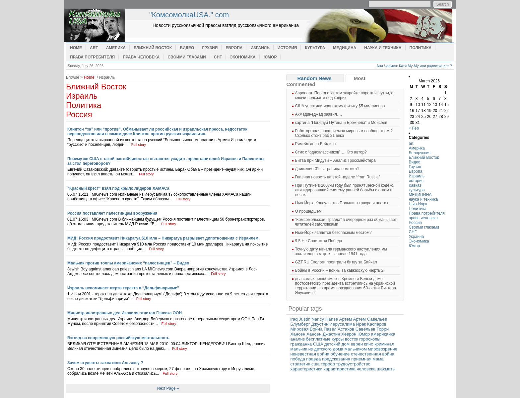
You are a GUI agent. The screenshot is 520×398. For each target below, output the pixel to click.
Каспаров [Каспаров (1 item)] (376, 324)
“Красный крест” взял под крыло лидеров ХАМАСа (118, 188)
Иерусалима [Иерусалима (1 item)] (342, 324)
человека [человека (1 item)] (366, 368)
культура (315, 48)
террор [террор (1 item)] (328, 363)
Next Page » (168, 388)
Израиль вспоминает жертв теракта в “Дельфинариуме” (123, 288)
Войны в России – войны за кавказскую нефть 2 (339, 270)
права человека (141, 57)
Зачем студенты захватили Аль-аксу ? (105, 362)
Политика (421, 48)
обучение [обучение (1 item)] (340, 353)
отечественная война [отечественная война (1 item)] (372, 353)
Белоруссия (419, 152)
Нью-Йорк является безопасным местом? (333, 232)
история (287, 48)
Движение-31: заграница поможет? (327, 168)
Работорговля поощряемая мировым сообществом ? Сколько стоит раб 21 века (344, 133)
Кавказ (415, 185)
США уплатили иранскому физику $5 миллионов (340, 106)
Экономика (243, 57)
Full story (138, 145)
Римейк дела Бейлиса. (316, 144)
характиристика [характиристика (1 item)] (339, 368)
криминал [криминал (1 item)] (384, 344)
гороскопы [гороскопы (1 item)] (369, 339)
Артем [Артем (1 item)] (345, 319)
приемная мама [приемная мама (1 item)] (367, 358)
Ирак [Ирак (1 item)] (361, 324)
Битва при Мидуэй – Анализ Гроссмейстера (335, 160)
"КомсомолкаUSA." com (189, 15)
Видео (187, 48)
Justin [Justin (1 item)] (304, 319)
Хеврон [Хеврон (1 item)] (349, 334)
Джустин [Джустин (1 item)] (319, 324)
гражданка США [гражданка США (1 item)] (306, 344)
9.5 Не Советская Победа (318, 241)
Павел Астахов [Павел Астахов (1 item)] (339, 329)
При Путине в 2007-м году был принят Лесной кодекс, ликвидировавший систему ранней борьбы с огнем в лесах (344, 190)
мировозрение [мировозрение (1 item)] (382, 349)
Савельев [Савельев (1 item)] (365, 329)
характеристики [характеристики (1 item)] (306, 368)
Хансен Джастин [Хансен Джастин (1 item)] (323, 334)
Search (442, 4)
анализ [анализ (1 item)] (297, 339)
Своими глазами (186, 57)
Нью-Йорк (418, 204)
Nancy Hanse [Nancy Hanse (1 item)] (324, 319)
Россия (79, 114)
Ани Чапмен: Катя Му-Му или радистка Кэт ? (414, 66)
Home (76, 48)
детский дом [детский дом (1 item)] (337, 344)
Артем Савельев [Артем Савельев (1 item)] (370, 319)
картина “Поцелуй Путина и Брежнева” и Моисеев (341, 122)
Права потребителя (92, 57)
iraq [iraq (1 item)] (293, 319)
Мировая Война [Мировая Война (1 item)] (306, 329)
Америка (116, 48)
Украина (416, 236)
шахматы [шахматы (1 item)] (386, 368)
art (94, 48)
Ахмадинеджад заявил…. (318, 114)
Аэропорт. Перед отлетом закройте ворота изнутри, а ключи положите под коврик (344, 95)
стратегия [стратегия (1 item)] (300, 363)
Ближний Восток (153, 48)
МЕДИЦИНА (344, 48)
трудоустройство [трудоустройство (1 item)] (353, 363)
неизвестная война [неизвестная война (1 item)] (309, 353)
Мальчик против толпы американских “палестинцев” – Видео (128, 263)
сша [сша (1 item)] (315, 363)
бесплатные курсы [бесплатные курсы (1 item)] (325, 339)
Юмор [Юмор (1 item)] (364, 334)
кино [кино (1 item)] (368, 344)
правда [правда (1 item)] (313, 358)
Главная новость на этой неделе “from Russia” (337, 177)
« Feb (414, 128)
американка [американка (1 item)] (383, 334)
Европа (234, 48)
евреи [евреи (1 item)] (357, 344)
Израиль (259, 48)
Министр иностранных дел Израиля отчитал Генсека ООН (124, 313)
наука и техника (382, 48)
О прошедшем (308, 211)
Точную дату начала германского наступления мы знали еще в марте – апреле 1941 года (341, 251)
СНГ (218, 57)
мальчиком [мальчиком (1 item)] (356, 349)
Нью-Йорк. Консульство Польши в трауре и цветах (341, 203)
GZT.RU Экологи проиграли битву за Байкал (336, 262)
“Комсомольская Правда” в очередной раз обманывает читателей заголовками (346, 222)
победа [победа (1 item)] (297, 358)
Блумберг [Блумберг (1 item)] (300, 324)
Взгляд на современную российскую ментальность (118, 338)
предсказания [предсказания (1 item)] (336, 358)
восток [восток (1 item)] (351, 339)
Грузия (210, 48)
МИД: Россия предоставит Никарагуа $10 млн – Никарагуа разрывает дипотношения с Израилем (162, 238)
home (105, 26)
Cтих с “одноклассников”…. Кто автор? (330, 152)
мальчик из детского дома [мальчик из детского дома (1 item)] (316, 349)
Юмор (270, 57)
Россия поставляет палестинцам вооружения (112, 213)
